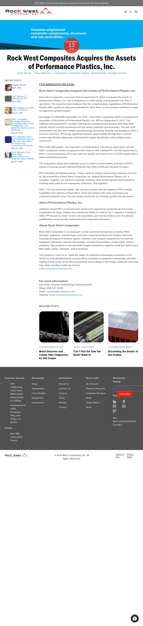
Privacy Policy (130, 456)
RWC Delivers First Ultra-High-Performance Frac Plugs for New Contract (23, 156)
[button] (135, 618)
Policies (63, 403)
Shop (34, 384)
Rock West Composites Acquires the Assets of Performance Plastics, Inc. (71, 62)
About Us (64, 384)
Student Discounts (95, 389)
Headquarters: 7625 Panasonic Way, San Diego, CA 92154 (18, 414)
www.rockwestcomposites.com (55, 269)
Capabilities (38, 389)
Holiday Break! (18, 85)
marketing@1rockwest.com (60, 292)
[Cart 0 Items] (136, 11)
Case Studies (39, 393)
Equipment (37, 398)
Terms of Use (120, 456)
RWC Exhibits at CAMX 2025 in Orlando (22, 109)
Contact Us (65, 389)
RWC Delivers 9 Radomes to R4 (19, 98)
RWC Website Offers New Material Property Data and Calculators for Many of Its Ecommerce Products (22, 141)
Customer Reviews (96, 393)
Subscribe (124, 394)
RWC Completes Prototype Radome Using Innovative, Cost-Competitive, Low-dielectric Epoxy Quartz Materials (23, 124)
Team (62, 398)
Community (38, 403)
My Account (92, 384)
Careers (63, 393)
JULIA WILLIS (24, 73)
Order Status (92, 403)
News (89, 407)
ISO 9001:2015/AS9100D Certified (124, 421)
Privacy (63, 407)
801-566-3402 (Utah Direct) (16, 437)
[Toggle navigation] (125, 12)
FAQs (88, 398)
